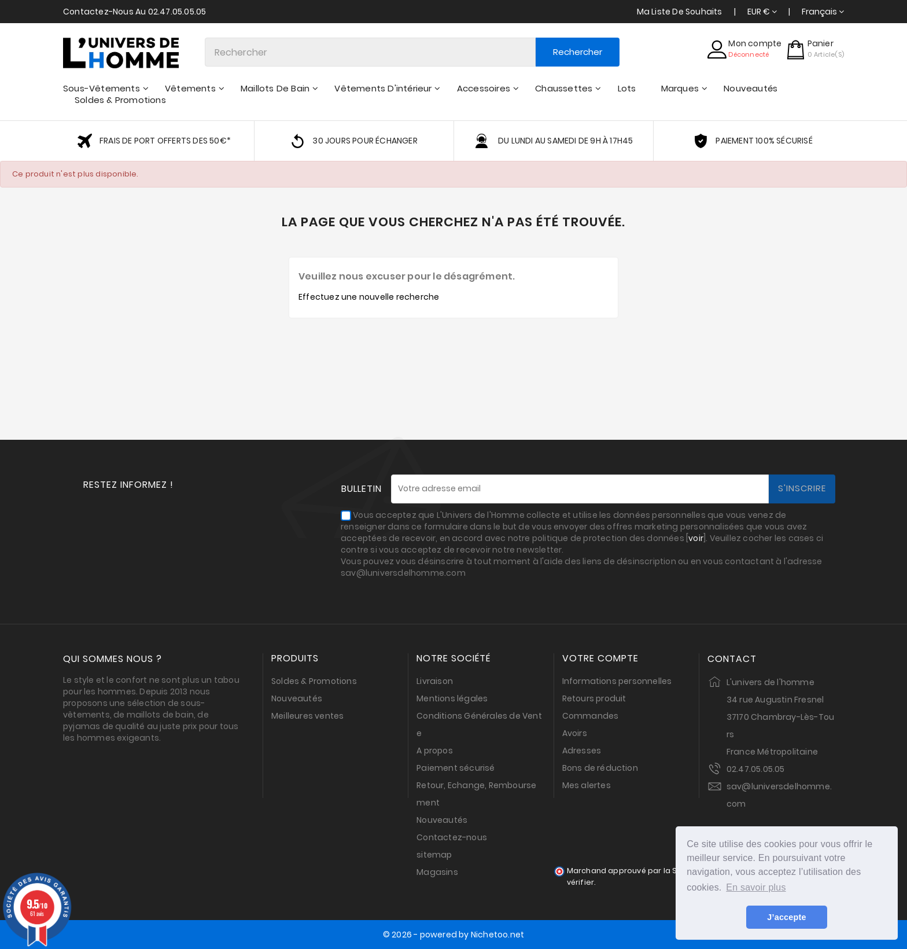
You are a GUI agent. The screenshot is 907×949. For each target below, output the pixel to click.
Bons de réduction (600, 768)
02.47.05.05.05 (756, 769)
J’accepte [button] (786, 917)
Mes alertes (586, 785)
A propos (434, 750)
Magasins (437, 872)
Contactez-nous (451, 837)
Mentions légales (452, 698)
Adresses (582, 750)
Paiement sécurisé (455, 768)
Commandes (590, 716)
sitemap (434, 854)
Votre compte (600, 658)
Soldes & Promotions (314, 681)
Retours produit (594, 698)
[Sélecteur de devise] (762, 11)
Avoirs (574, 733)
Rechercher (577, 52)
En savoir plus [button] (756, 887)
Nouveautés (296, 698)
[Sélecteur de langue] (823, 11)
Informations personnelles (617, 681)
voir (695, 538)
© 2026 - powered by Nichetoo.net (453, 934)
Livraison (434, 681)
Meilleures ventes (307, 716)
